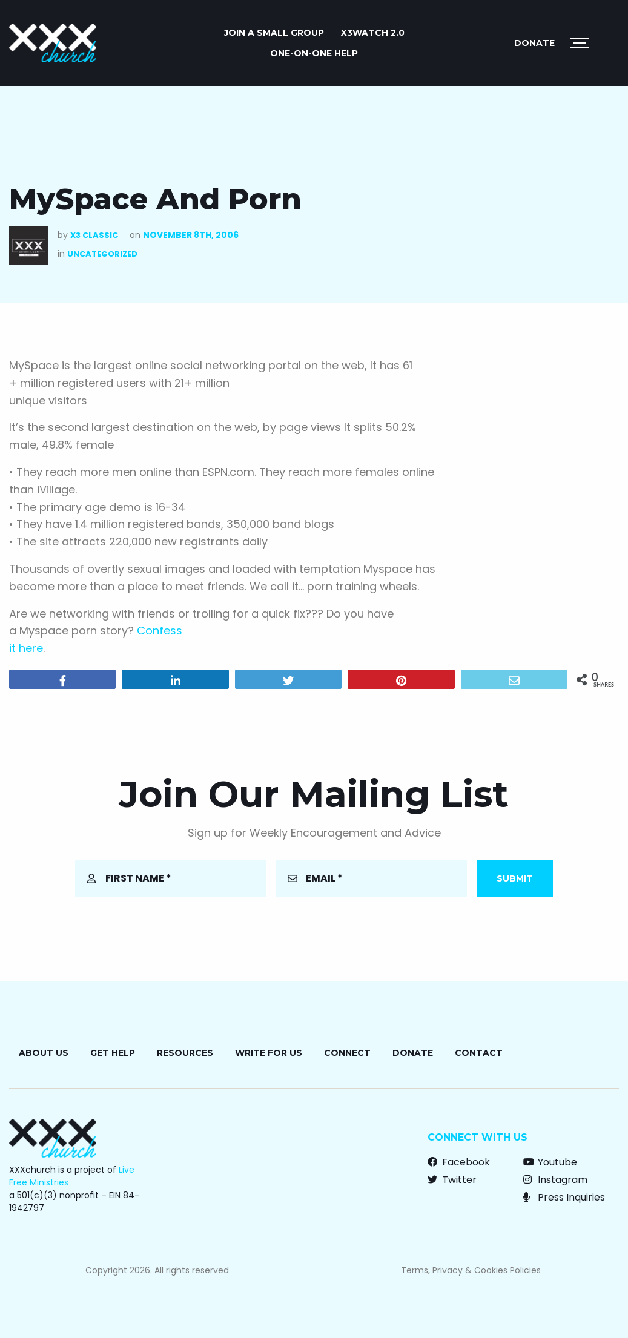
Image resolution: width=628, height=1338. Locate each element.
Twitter (452, 1180)
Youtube (550, 1162)
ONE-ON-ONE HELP (314, 53)
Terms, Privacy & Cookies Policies (471, 1270)
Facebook (459, 1162)
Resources (185, 1052)
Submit (515, 878)
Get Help (112, 1052)
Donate (534, 43)
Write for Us (268, 1052)
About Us (43, 1052)
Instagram (555, 1180)
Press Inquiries (564, 1197)
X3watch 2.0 (373, 32)
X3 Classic (94, 235)
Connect (347, 1052)
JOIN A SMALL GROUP (274, 32)
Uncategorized (102, 254)
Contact (479, 1052)
